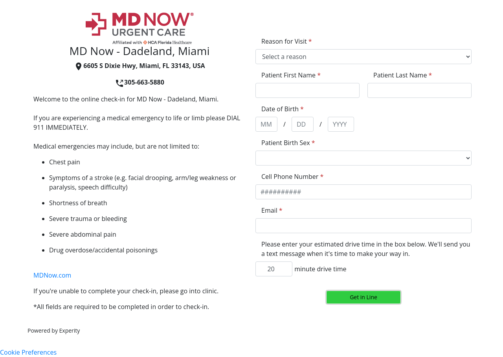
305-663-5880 (139, 82)
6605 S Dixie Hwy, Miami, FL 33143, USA (139, 65)
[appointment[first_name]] (307, 90)
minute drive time (320, 269)
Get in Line (363, 297)
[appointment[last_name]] (419, 90)
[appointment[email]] (363, 225)
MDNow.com (52, 275)
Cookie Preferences (28, 352)
